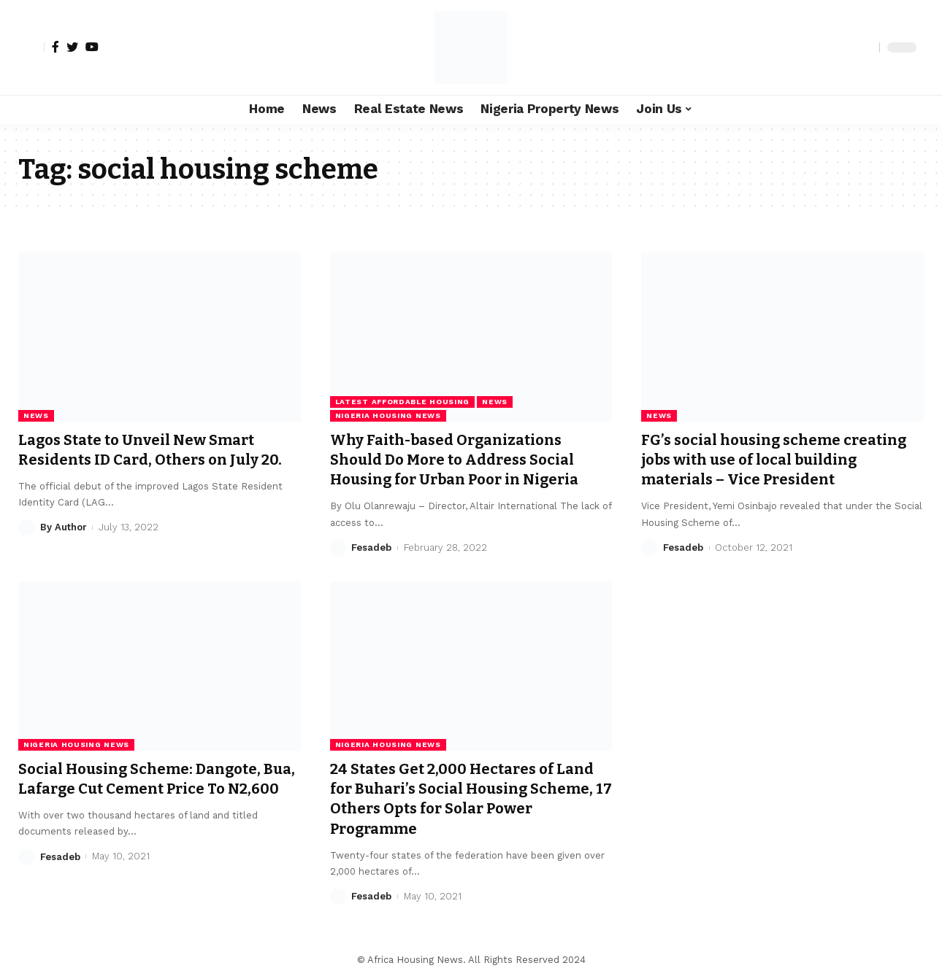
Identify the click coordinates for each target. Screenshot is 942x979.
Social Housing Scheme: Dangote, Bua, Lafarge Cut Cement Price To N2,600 (147, 789)
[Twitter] (72, 47)
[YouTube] (92, 47)
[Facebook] (55, 47)
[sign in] (31, 47)
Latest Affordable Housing (402, 402)
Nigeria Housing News (388, 415)
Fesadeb (371, 547)
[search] (864, 47)
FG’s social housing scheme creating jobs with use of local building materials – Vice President (779, 460)
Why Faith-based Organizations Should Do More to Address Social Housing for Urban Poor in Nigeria (465, 460)
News (36, 415)
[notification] (842, 47)
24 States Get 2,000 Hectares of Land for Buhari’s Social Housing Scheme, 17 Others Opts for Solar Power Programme (470, 798)
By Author (63, 527)
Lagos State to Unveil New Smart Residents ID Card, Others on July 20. (157, 449)
